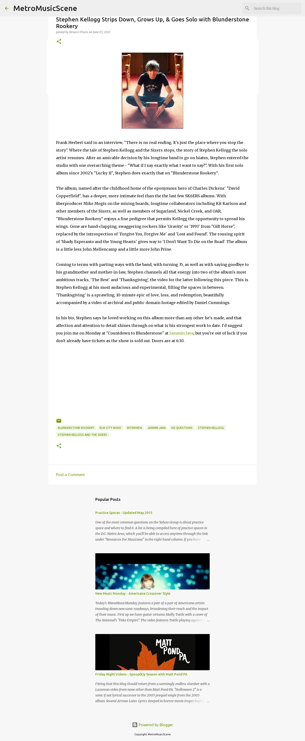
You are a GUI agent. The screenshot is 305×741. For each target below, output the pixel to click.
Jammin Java (181, 333)
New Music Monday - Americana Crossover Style (132, 593)
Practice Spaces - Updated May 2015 (123, 513)
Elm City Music (111, 427)
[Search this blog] (276, 8)
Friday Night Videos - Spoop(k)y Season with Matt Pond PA (141, 674)
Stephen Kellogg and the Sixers (82, 434)
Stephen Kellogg (211, 427)
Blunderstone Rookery (76, 427)
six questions (182, 427)
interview (134, 427)
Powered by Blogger (152, 725)
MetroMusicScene (45, 8)
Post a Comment (70, 474)
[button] (59, 42)
